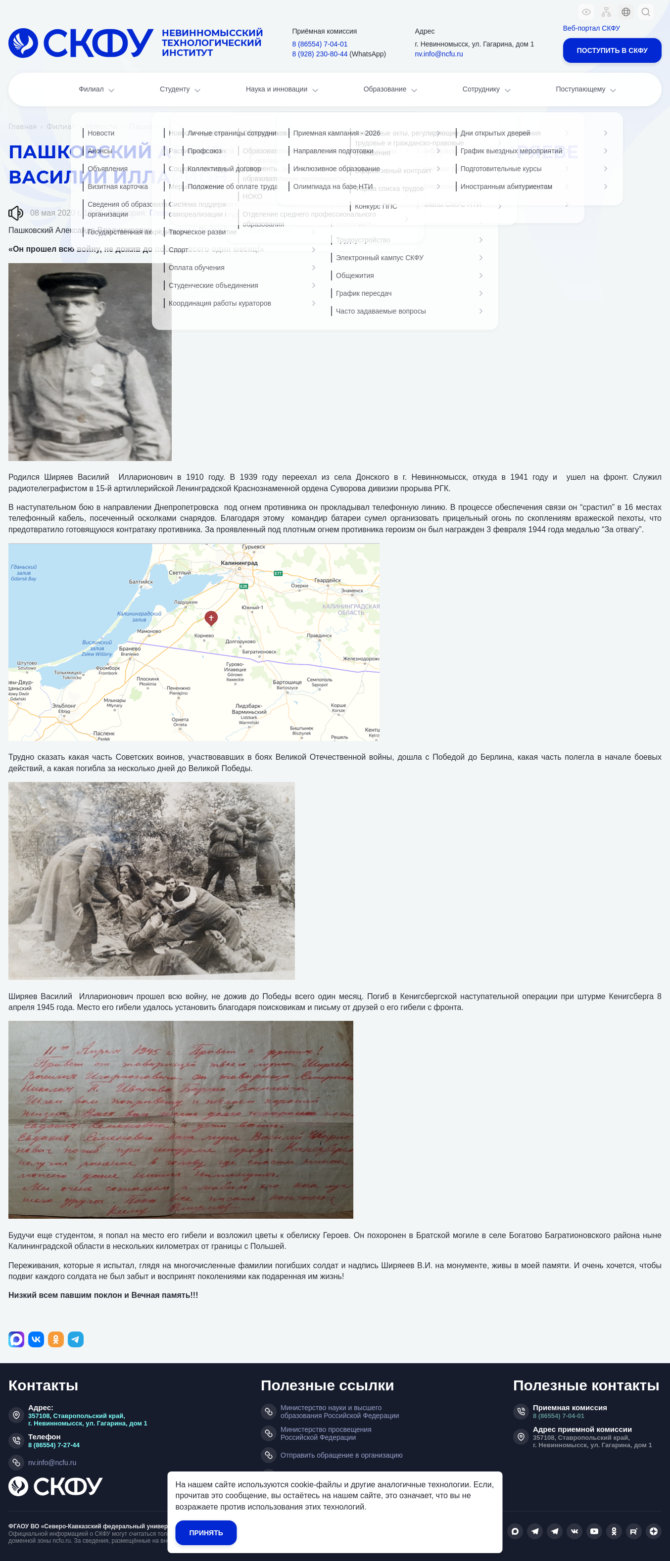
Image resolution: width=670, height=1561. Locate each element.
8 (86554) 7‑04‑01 (319, 44)
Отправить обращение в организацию (342, 1455)
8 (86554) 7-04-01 (558, 1416)
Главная (22, 126)
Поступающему (587, 90)
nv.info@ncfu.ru (439, 54)
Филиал (97, 90)
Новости (101, 126)
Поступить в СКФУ (612, 50)
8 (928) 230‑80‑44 (319, 54)
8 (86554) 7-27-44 (54, 1445)
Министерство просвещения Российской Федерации (326, 1433)
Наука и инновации (283, 90)
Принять (206, 1533)
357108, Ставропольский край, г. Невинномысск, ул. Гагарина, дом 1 (87, 1419)
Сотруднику (488, 90)
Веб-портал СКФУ (591, 28)
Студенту (181, 90)
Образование (391, 90)
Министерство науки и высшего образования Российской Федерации (340, 1412)
